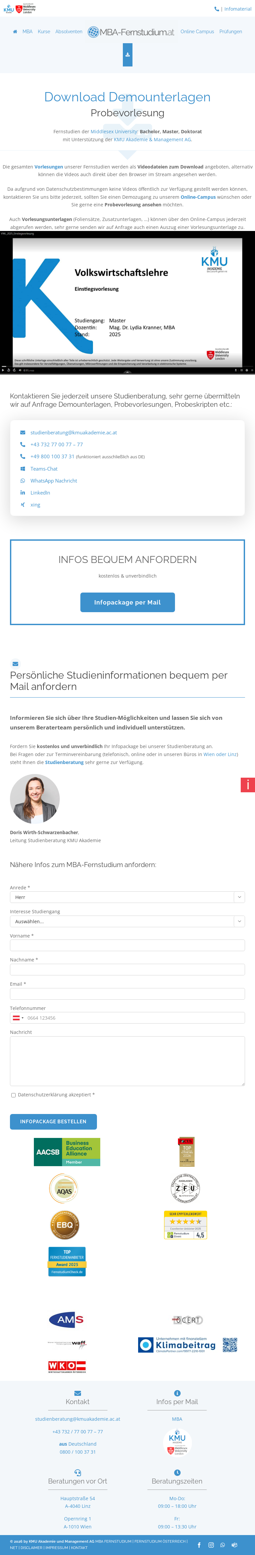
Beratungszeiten (177, 1481)
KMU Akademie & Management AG (152, 139)
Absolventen (68, 31)
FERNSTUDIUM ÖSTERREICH (160, 1541)
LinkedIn (40, 492)
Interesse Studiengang (35, 911)
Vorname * (22, 936)
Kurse (44, 31)
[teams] (234, 1545)
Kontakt (78, 1402)
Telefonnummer (28, 1008)
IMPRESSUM (56, 1548)
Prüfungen (230, 31)
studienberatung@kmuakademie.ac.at (74, 432)
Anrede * (20, 887)
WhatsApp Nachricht (54, 480)
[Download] (127, 54)
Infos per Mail (177, 1402)
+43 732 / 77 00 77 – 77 (77, 1431)
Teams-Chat (44, 468)
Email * (18, 984)
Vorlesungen (49, 167)
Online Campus (197, 31)
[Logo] (131, 31)
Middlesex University (114, 131)
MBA (28, 31)
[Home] (15, 31)
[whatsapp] (222, 1545)
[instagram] (211, 1545)
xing (35, 504)
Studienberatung (65, 762)
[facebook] (199, 1545)
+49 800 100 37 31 (53, 456)
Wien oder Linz (220, 754)
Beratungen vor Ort (77, 1481)
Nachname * (24, 959)
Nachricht (21, 1032)
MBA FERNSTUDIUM (113, 1541)
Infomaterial (238, 9)
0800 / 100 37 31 (78, 1452)
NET (14, 1548)
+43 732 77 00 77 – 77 (57, 444)
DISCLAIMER (31, 1548)
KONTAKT (79, 1548)
